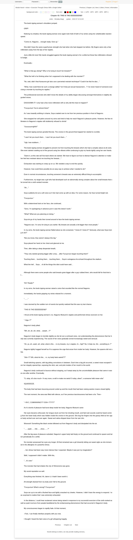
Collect (102, 7)
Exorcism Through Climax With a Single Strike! (46, 7)
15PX (92, 12)
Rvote (107, 7)
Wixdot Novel (19, 7)
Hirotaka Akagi (59, 19)
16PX (96, 12)
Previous (82, 7)
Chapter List (90, 7)
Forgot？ (115, 1)
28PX (106, 12)
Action (28, 7)
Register (108, 1)
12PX (87, 12)
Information (114, 7)
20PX (101, 12)
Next (97, 7)
